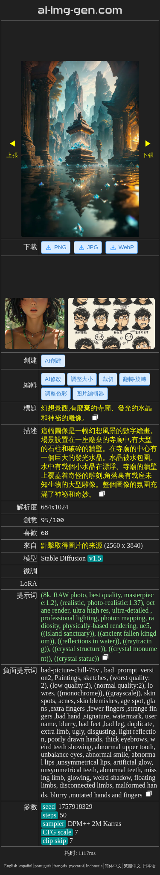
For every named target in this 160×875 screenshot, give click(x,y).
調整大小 (82, 379)
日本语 (149, 865)
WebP (121, 247)
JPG (88, 247)
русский (76, 865)
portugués (43, 865)
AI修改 (53, 379)
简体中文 (113, 865)
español (25, 865)
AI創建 (53, 361)
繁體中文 (132, 865)
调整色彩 (56, 393)
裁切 (107, 379)
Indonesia (94, 865)
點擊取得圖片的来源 (71, 545)
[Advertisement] (80, 42)
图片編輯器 (90, 393)
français (60, 865)
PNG (56, 247)
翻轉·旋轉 (135, 379)
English (10, 865)
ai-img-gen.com (80, 10)
